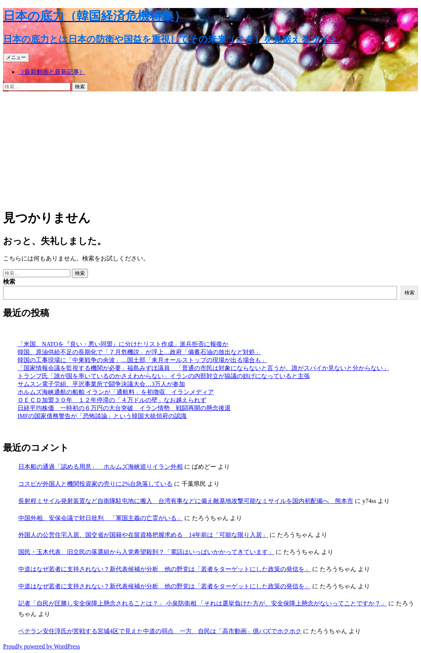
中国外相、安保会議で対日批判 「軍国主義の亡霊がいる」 (100, 518)
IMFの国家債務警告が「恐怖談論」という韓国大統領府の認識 (102, 416)
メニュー (16, 57)
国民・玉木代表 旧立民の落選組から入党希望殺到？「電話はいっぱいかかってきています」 (146, 552)
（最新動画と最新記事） (51, 72)
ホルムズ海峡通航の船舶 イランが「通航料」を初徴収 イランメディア (116, 392)
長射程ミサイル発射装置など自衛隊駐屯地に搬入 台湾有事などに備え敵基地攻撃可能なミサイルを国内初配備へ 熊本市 (185, 501)
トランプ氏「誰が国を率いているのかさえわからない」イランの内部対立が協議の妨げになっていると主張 (164, 376)
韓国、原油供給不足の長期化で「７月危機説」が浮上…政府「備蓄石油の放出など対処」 (139, 352)
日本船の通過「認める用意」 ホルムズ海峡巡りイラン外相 (100, 466)
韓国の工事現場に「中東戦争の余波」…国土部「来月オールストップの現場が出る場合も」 (142, 360)
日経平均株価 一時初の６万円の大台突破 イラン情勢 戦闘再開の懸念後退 (124, 408)
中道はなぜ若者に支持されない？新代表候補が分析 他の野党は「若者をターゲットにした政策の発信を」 (164, 569)
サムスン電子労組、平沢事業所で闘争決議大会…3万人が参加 (101, 384)
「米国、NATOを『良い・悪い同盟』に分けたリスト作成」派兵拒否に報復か (123, 344)
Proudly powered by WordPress (41, 646)
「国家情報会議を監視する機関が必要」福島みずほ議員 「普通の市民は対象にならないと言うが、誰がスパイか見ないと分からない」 (203, 368)
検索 (9, 281)
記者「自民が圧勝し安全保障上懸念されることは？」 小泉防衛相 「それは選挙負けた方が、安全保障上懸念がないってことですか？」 (202, 603)
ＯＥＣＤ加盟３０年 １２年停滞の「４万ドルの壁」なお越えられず (112, 400)
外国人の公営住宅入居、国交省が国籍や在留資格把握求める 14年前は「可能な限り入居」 (143, 535)
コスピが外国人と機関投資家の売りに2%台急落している (95, 484)
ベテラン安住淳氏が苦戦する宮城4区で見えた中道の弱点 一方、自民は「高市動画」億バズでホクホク (159, 631)
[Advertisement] (210, 148)
